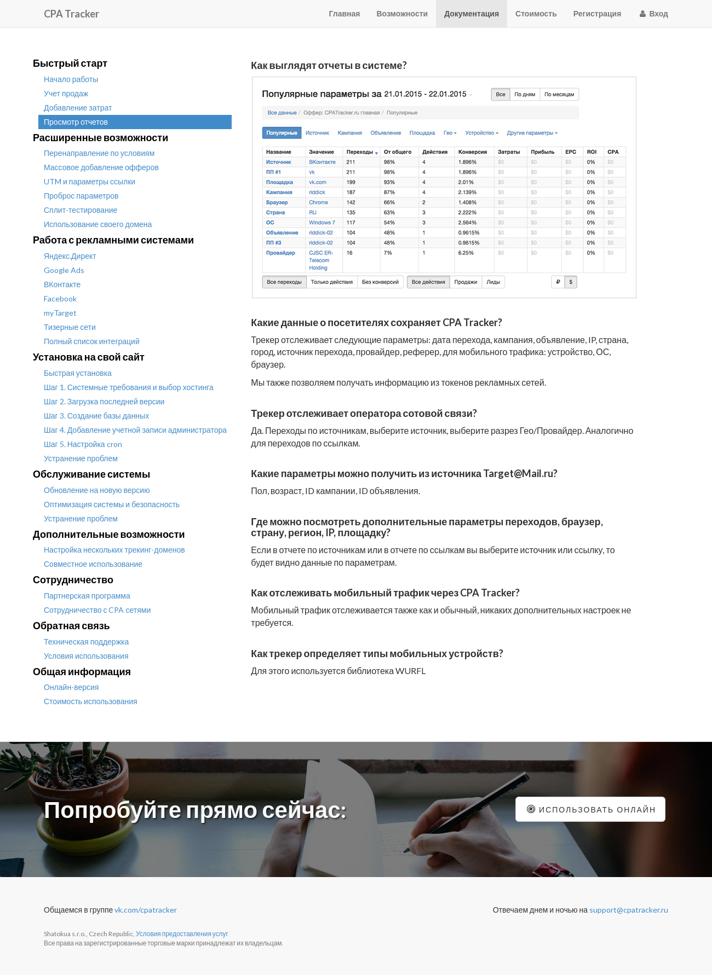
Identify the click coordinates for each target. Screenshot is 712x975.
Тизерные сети (70, 327)
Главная (344, 13)
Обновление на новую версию (97, 490)
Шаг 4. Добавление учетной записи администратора (135, 429)
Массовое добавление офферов (101, 167)
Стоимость (536, 13)
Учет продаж (66, 93)
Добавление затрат (78, 107)
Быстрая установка (78, 373)
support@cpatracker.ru (628, 909)
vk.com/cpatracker (145, 909)
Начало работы (71, 79)
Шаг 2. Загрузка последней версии (104, 401)
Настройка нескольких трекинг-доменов (114, 549)
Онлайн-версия (71, 687)
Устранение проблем (81, 458)
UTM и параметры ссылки (89, 181)
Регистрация (597, 13)
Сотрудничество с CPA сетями (97, 609)
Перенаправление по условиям (99, 153)
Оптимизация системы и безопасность (112, 504)
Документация (471, 13)
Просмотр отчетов (76, 121)
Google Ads (64, 270)
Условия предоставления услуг (182, 934)
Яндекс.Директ (70, 255)
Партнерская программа (87, 595)
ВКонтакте (62, 284)
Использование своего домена (98, 224)
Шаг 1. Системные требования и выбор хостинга (129, 387)
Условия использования (86, 655)
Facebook (60, 298)
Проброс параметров (81, 195)
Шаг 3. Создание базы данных (96, 415)
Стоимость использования (90, 701)
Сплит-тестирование (80, 209)
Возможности (402, 13)
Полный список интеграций (92, 341)
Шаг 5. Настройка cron (83, 444)
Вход (653, 13)
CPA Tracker (71, 14)
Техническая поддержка (86, 641)
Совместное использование (93, 563)
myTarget (60, 312)
